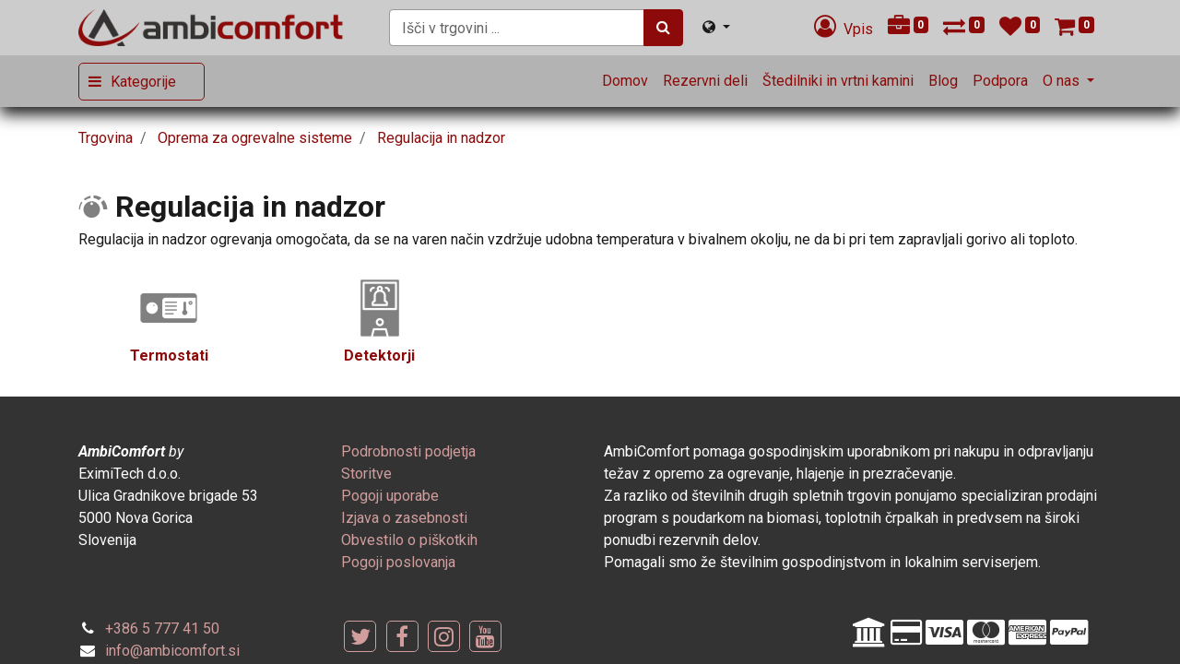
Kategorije (143, 81)
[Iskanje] (663, 27)
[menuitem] (625, 81)
